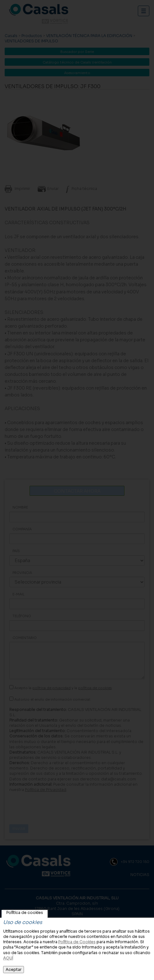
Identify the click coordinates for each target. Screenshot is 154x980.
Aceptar (13, 969)
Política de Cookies (77, 942)
